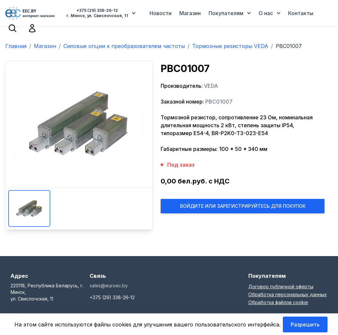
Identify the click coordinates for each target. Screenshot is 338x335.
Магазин (190, 13)
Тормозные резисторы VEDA (230, 46)
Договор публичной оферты (280, 286)
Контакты (300, 13)
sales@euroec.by (109, 285)
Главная (16, 46)
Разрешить (305, 324)
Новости (160, 13)
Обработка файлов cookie (278, 302)
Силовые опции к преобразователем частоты (124, 46)
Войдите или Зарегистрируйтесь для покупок (242, 206)
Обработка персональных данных (287, 294)
